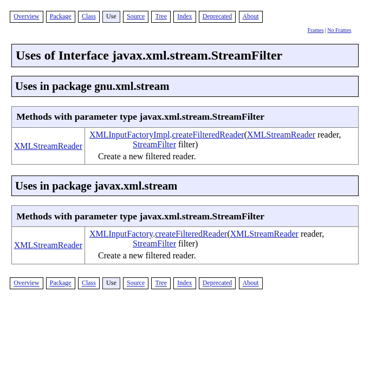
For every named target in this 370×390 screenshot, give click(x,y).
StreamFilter (154, 144)
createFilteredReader (208, 134)
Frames (315, 30)
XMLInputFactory (121, 233)
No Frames (339, 30)
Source (136, 16)
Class (89, 16)
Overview (26, 16)
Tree (161, 16)
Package (61, 16)
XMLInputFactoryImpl (129, 134)
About (251, 16)
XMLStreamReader (48, 146)
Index (184, 16)
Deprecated (217, 16)
